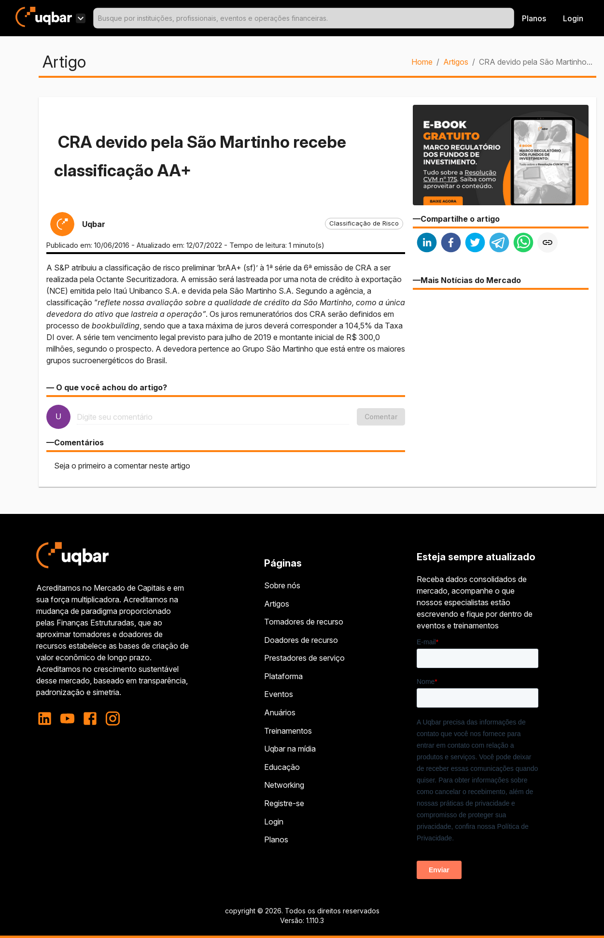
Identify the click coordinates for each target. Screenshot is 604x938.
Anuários (279, 712)
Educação (282, 767)
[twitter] (475, 243)
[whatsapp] (523, 243)
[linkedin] (427, 243)
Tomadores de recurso (303, 621)
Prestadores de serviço (304, 658)
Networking (284, 785)
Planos (534, 18)
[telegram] (499, 243)
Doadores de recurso (301, 640)
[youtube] (67, 718)
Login (273, 821)
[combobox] (303, 18)
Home (422, 62)
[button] (364, 223)
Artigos (455, 62)
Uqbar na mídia (290, 748)
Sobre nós (282, 585)
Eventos (278, 694)
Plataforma (283, 676)
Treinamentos (288, 731)
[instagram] (112, 718)
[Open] (510, 18)
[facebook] (451, 243)
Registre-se (284, 803)
